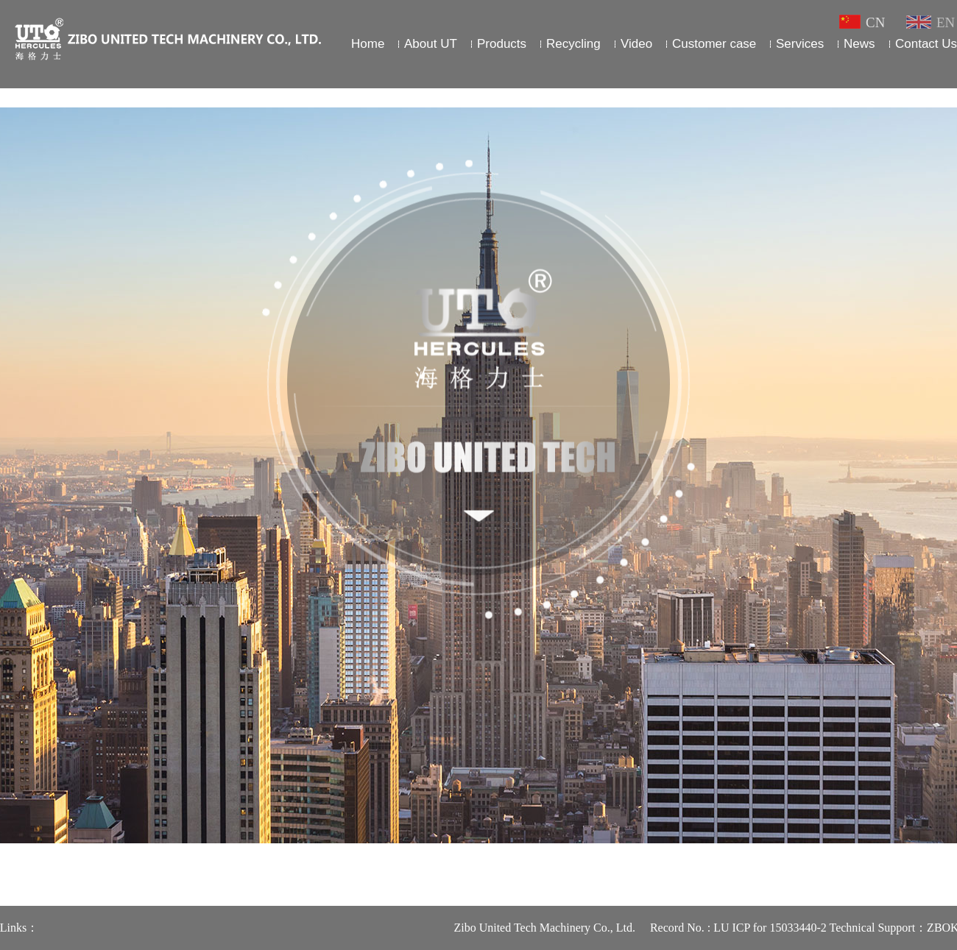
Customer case (714, 44)
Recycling (573, 44)
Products (501, 44)
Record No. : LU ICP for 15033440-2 (751, 927)
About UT (430, 44)
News (859, 44)
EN (930, 22)
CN (864, 22)
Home (367, 44)
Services (800, 44)
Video (636, 44)
